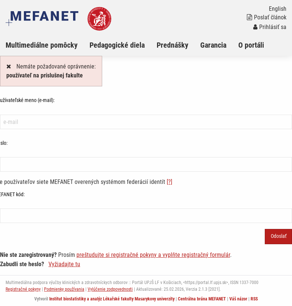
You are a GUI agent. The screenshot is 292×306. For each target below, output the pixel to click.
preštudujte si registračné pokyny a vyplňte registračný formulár (153, 254)
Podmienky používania (64, 289)
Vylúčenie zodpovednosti (110, 289)
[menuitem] (48, 45)
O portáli (251, 45)
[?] (169, 181)
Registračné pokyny (23, 289)
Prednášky (172, 45)
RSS (254, 299)
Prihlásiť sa (269, 27)
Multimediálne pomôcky (42, 45)
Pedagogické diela (117, 45)
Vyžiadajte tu (64, 264)
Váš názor (238, 299)
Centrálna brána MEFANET (202, 299)
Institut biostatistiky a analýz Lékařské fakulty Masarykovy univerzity (112, 299)
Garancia (213, 45)
